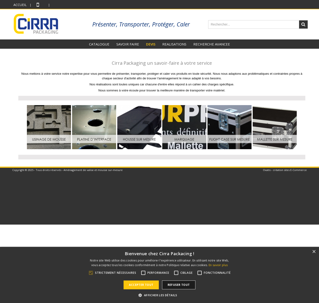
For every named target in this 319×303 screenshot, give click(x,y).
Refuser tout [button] (179, 285)
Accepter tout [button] (141, 285)
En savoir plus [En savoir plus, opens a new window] (218, 265)
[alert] (159, 275)
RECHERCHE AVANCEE (211, 44)
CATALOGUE (99, 44)
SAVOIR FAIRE (127, 44)
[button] (159, 295)
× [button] (314, 252)
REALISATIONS (174, 44)
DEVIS (150, 44)
